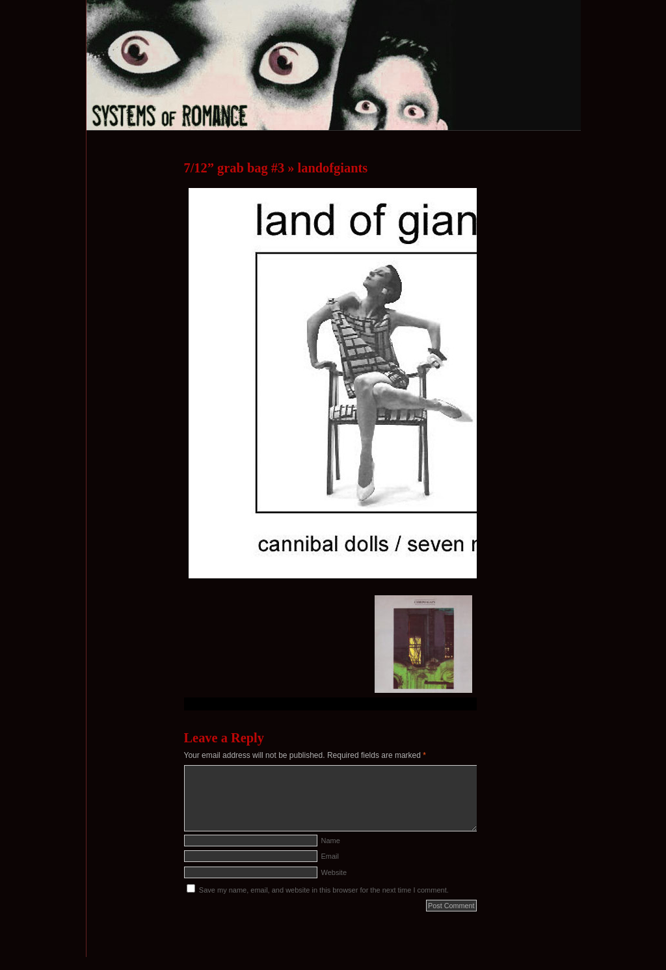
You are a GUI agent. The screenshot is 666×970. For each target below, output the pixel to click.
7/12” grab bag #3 (234, 168)
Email (330, 856)
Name (330, 840)
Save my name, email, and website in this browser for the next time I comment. (324, 890)
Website (334, 872)
